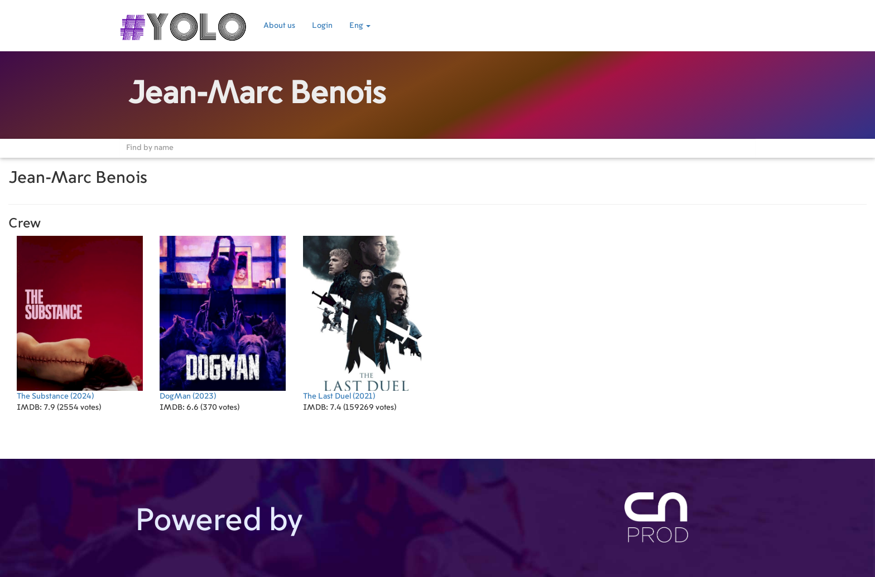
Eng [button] (360, 26)
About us (279, 26)
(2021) (366, 318)
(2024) (80, 318)
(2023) (223, 318)
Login (322, 26)
